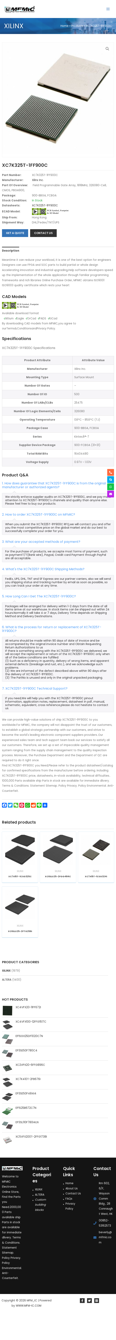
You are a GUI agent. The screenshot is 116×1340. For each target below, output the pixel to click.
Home (69, 1209)
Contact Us (73, 1219)
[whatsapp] (110, 486)
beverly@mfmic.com (105, 1263)
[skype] (110, 479)
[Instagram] (96, 1326)
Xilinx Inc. (38, 206)
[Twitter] (89, 1326)
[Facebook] (82, 1326)
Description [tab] (10, 276)
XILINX (6, 996)
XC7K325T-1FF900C (45, 231)
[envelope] (110, 494)
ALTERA (6, 1005)
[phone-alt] (110, 472)
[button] (107, 48)
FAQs (68, 1224)
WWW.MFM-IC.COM (28, 1331)
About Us (71, 1214)
